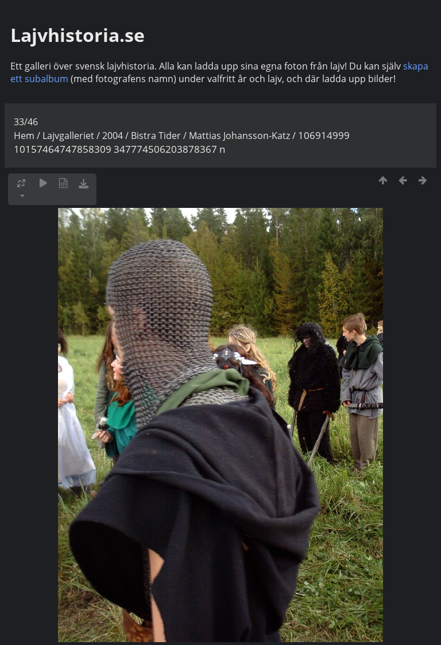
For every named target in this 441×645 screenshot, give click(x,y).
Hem (24, 135)
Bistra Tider (156, 135)
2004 (112, 135)
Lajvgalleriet (68, 135)
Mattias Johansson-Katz (239, 135)
